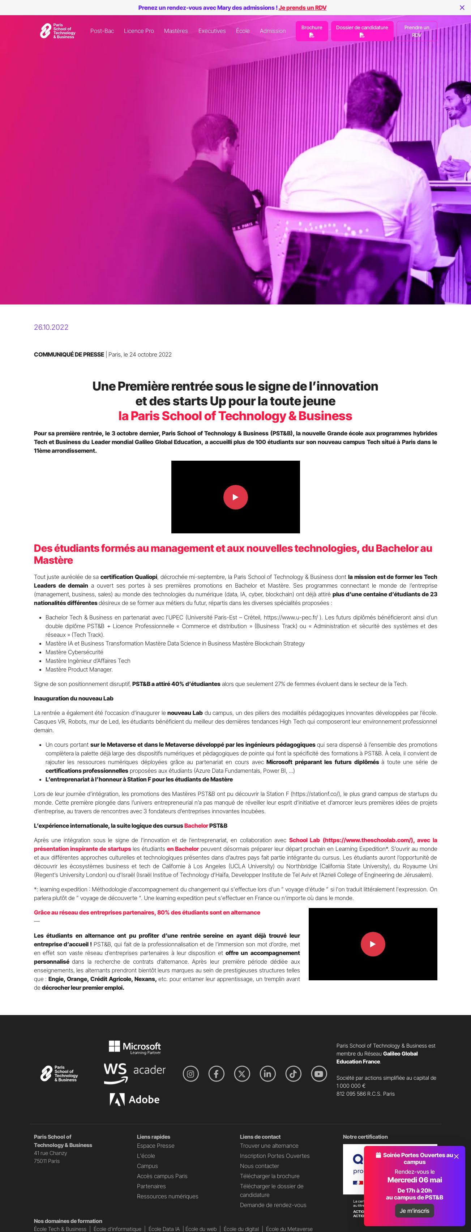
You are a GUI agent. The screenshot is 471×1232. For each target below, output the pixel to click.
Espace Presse (156, 1145)
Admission (273, 30)
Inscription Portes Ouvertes (275, 1155)
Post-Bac (102, 30)
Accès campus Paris (162, 1176)
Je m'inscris (414, 1210)
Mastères (176, 30)
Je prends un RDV (303, 7)
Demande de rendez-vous (273, 1204)
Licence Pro (139, 30)
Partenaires (151, 1186)
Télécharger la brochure (270, 1176)
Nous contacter (259, 1165)
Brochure (311, 31)
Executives (212, 30)
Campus (147, 1165)
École (243, 30)
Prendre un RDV (416, 31)
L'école (146, 1155)
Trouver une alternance (269, 1145)
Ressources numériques (167, 1196)
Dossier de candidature (362, 31)
